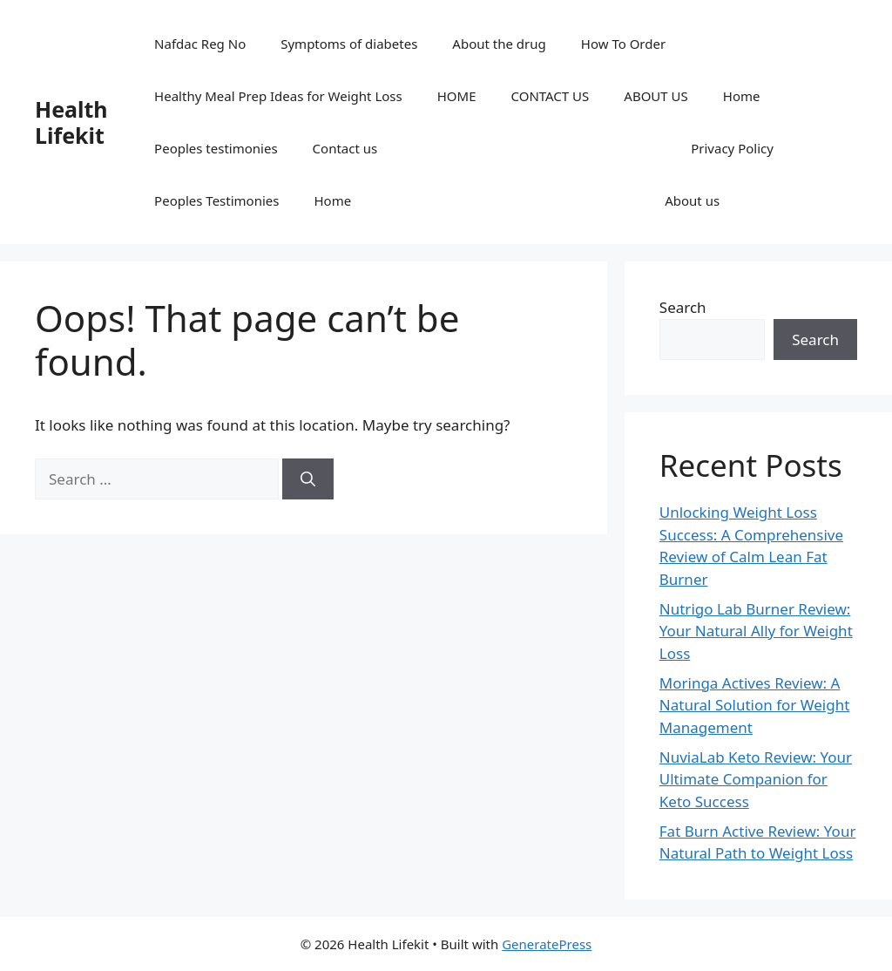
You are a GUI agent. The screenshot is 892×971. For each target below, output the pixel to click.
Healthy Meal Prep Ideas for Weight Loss (278, 96)
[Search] (308, 479)
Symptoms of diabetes (348, 43)
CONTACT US (550, 96)
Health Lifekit (71, 122)
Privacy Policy (732, 148)
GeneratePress (546, 944)
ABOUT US (655, 96)
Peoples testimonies (215, 148)
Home (741, 96)
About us (692, 200)
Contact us (345, 148)
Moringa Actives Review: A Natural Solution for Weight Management (754, 705)
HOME (456, 96)
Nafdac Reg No (200, 43)
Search (682, 307)
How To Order (623, 43)
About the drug (498, 43)
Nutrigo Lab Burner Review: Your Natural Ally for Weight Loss (756, 631)
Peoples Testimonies (216, 200)
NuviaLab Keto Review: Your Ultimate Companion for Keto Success (755, 779)
